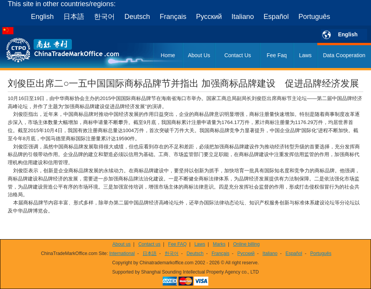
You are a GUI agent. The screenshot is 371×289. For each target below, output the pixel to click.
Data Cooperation (344, 55)
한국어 (104, 16)
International (122, 253)
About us (121, 244)
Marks (219, 244)
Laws (305, 55)
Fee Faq (277, 55)
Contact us (149, 244)
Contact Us (237, 55)
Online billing (246, 244)
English (42, 16)
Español (276, 16)
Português (314, 16)
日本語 (73, 16)
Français (173, 16)
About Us (199, 55)
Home (168, 55)
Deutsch (137, 16)
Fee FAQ (177, 244)
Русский (209, 16)
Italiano (242, 16)
